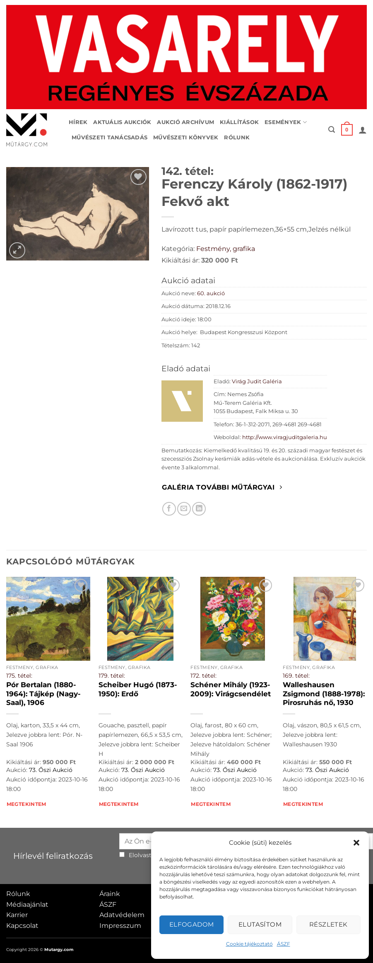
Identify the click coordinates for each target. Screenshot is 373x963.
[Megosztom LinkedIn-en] (199, 509)
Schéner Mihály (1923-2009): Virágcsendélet (230, 689)
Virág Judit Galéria (257, 381)
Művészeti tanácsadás (109, 137)
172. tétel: (203, 675)
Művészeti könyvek (185, 137)
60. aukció (211, 293)
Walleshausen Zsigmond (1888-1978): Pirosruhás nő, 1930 (324, 694)
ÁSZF (283, 944)
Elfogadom (191, 924)
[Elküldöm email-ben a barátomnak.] (184, 509)
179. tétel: (112, 675)
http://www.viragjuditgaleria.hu (284, 437)
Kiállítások (239, 122)
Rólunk (237, 137)
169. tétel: (296, 675)
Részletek (328, 924)
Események (286, 122)
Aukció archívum (185, 122)
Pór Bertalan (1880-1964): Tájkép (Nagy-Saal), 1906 (43, 694)
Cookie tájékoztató (249, 944)
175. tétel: (19, 675)
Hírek (78, 122)
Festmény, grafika (225, 249)
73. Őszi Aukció (50, 770)
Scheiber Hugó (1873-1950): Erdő (138, 689)
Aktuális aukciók (122, 122)
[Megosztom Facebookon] (169, 509)
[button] (356, 843)
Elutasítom (260, 924)
